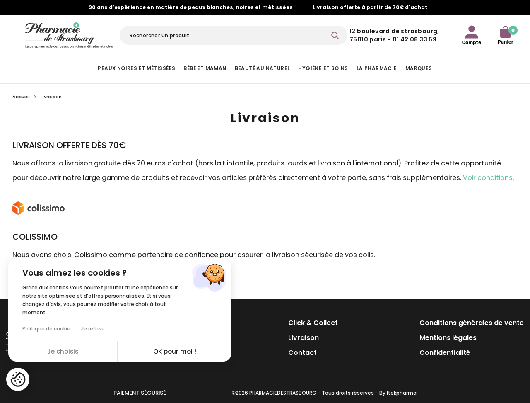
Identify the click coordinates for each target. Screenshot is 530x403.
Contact (302, 352)
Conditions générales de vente (471, 323)
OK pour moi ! (174, 351)
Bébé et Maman (204, 68)
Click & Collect (313, 323)
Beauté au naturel (262, 68)
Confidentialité (444, 352)
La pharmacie (377, 68)
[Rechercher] (233, 35)
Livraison (303, 337)
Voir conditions (488, 177)
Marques (418, 68)
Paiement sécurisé (139, 393)
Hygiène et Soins (323, 68)
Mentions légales (448, 337)
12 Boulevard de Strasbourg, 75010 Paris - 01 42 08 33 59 (394, 35)
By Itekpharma (398, 392)
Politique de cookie (46, 328)
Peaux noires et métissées (136, 68)
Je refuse (93, 328)
